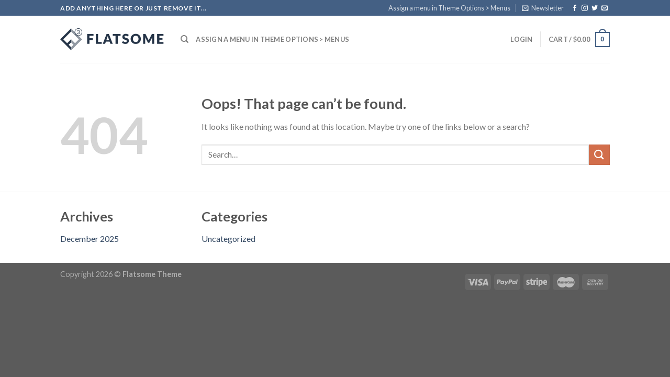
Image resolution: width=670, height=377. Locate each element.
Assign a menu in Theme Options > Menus (449, 8)
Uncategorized (228, 238)
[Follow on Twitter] (594, 8)
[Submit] (599, 155)
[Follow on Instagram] (585, 8)
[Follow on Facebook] (575, 8)
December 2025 (89, 238)
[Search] (184, 39)
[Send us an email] (604, 8)
